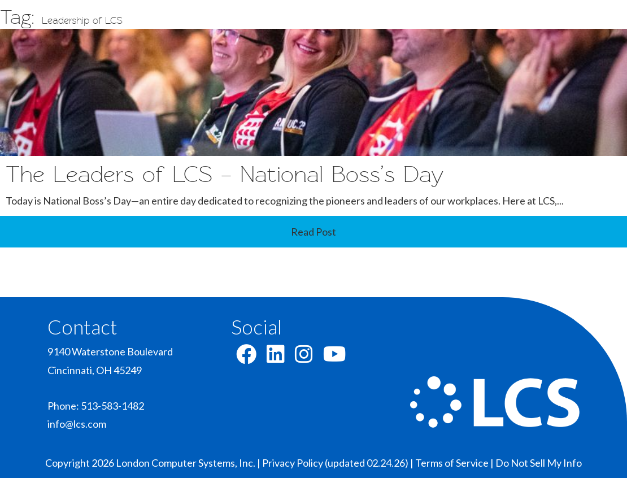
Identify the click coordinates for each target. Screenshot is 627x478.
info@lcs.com (76, 424)
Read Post (313, 231)
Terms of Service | (455, 463)
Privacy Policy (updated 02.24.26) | (338, 463)
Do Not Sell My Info (538, 463)
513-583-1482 (112, 405)
